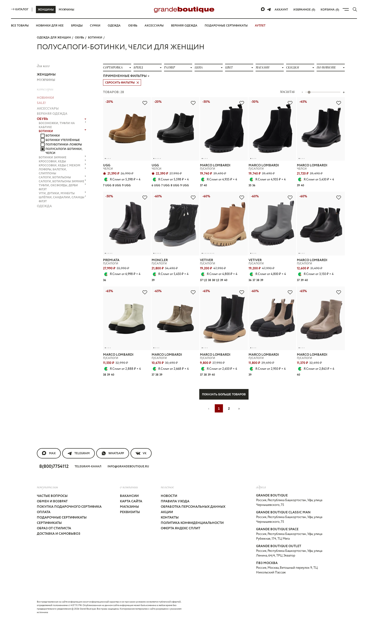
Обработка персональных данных (193, 506)
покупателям (47, 487)
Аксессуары (154, 26)
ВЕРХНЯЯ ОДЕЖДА (52, 113)
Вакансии (129, 496)
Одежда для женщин (54, 38)
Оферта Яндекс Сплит (180, 528)
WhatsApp (112, 453)
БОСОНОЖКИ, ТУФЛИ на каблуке (62, 125)
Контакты (170, 517)
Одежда (114, 26)
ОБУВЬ (79, 38)
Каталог (19, 9)
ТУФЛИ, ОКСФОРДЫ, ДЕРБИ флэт (62, 187)
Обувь (132, 26)
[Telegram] (269, 9)
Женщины (46, 10)
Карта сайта (131, 501)
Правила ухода (175, 501)
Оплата (43, 512)
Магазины (129, 506)
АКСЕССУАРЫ (48, 108)
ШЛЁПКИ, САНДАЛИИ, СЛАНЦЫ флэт (62, 199)
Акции (167, 512)
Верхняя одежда (184, 26)
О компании (129, 487)
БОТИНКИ (95, 38)
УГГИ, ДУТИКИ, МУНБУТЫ (62, 193)
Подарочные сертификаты (226, 26)
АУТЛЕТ (260, 26)
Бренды (77, 26)
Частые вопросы (52, 496)
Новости (169, 496)
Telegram (78, 453)
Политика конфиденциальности (192, 523)
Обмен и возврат (52, 501)
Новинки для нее (50, 26)
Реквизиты (130, 512)
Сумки (95, 26)
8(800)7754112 (54, 466)
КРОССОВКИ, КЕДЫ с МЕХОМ (62, 166)
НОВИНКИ (45, 97)
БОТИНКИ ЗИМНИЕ (62, 158)
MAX (49, 453)
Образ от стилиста (54, 528)
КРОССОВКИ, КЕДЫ (62, 162)
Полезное (167, 487)
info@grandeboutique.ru (128, 467)
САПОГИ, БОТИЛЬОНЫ (62, 177)
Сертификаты (49, 523)
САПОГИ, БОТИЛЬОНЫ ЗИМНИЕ (62, 181)
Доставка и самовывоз (58, 533)
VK (141, 453)
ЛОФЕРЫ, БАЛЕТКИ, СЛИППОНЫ (62, 171)
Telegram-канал (88, 467)
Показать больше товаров (224, 394)
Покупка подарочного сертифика (69, 506)
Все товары (20, 26)
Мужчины (66, 10)
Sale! (41, 103)
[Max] (263, 9)
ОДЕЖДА (44, 206)
